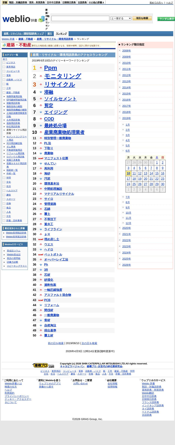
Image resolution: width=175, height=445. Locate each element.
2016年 (126, 99)
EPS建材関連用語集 (17, 99)
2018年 (126, 112)
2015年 (126, 93)
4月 (128, 140)
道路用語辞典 (13, 123)
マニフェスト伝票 (56, 158)
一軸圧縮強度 (53, 289)
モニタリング (62, 76)
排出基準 (50, 330)
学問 (8, 177)
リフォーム (51, 305)
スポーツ (10, 199)
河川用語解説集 (14, 143)
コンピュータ (13, 71)
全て (5, 59)
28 (151, 184)
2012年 (126, 75)
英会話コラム (13, 250)
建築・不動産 (25, 39)
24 (128, 184)
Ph (46, 264)
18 (134, 178)
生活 (8, 186)
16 (162, 173)
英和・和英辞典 (37, 2)
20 (145, 178)
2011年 (126, 69)
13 (145, 173)
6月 (128, 150)
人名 (8, 212)
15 (157, 173)
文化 (8, 182)
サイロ (48, 198)
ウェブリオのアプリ (50, 383)
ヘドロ (48, 249)
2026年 (126, 264)
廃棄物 (48, 153)
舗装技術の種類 (14, 106)
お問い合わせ (80, 383)
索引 (49, 33)
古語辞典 (82, 2)
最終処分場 (55, 125)
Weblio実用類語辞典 (16, 233)
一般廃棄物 (51, 315)
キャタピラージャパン (72, 366)
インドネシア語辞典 (153, 405)
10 (128, 173)
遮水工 (48, 224)
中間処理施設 (53, 188)
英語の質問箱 (13, 258)
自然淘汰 (50, 325)
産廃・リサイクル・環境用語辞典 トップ (23, 33)
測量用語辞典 (13, 103)
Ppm (50, 67)
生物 (8, 203)
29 (157, 184)
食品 (8, 207)
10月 (128, 212)
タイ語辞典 (148, 408)
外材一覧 (11, 173)
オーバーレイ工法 (56, 259)
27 (145, 184)
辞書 (5, 2)
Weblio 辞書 (8, 39)
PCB (47, 300)
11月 (128, 217)
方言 (8, 216)
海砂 (47, 173)
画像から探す (46, 386)
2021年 (126, 234)
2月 (128, 129)
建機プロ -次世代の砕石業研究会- (105, 366)
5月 (128, 145)
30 (162, 184)
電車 (8, 75)
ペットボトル (53, 254)
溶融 (48, 92)
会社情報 (112, 383)
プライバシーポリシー (17, 396)
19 (140, 178)
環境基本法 (51, 183)
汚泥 (47, 178)
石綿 (47, 208)
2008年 (126, 50)
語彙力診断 (12, 262)
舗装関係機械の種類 (17, 110)
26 (140, 184)
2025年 (126, 258)
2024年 (126, 252)
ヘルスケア (12, 190)
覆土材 (48, 335)
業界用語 (10, 67)
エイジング (56, 112)
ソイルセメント (60, 98)
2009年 (126, 56)
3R (46, 269)
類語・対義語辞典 (18, 2)
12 (140, 173)
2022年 (126, 240)
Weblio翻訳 (148, 393)
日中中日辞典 (53, 2)
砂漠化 (48, 279)
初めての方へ (156, 2)
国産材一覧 (12, 170)
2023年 (126, 246)
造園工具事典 (13, 160)
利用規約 (9, 393)
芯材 (47, 274)
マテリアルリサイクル (59, 193)
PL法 (47, 143)
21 (151, 178)
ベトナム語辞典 (150, 411)
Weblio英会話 (13, 254)
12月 (128, 223)
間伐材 (48, 310)
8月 (128, 202)
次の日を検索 (89, 343)
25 (134, 184)
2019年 (126, 118)
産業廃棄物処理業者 (64, 132)
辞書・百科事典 (14, 220)
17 (128, 178)
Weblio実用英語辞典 (16, 236)
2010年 (126, 62)
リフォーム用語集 (15, 153)
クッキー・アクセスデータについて (18, 401)
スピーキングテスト (17, 266)
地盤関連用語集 (14, 96)
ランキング (61, 33)
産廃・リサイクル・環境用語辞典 (55, 39)
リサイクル (59, 84)
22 (157, 178)
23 (162, 178)
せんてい (50, 163)
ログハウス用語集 (15, 156)
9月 (128, 207)
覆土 (47, 214)
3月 (128, 135)
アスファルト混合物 (57, 294)
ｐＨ (47, 234)
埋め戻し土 (51, 239)
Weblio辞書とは (13, 383)
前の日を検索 (56, 343)
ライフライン (53, 229)
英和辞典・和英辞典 (153, 389)
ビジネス (10, 62)
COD (49, 118)
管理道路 (50, 203)
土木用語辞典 (13, 120)
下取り (48, 148)
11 (134, 173)
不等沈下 (50, 219)
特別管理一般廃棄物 (57, 138)
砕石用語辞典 (13, 126)
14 (151, 173)
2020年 (126, 228)
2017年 (126, 105)
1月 (128, 124)
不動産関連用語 (14, 150)
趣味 (8, 195)
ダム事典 (11, 146)
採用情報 (112, 386)
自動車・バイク (14, 79)
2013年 (126, 81)
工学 (8, 88)
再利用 (48, 168)
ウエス (48, 244)
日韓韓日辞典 (69, 2)
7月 (128, 197)
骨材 (47, 320)
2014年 (126, 87)
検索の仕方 (11, 386)
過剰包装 (50, 284)
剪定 (48, 105)
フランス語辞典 (150, 402)
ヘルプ (169, 2)
